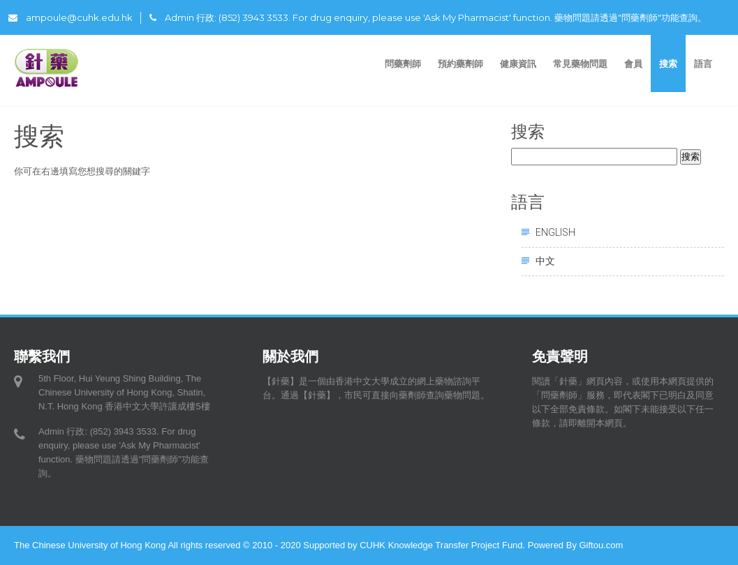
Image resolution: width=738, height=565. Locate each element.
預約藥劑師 (460, 63)
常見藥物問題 (580, 63)
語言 (705, 63)
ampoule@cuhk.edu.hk (70, 17)
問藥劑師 (403, 63)
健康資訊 (518, 63)
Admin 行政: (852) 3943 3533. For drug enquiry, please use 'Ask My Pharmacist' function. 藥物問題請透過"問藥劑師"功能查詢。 (428, 17)
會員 (633, 63)
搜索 (668, 63)
